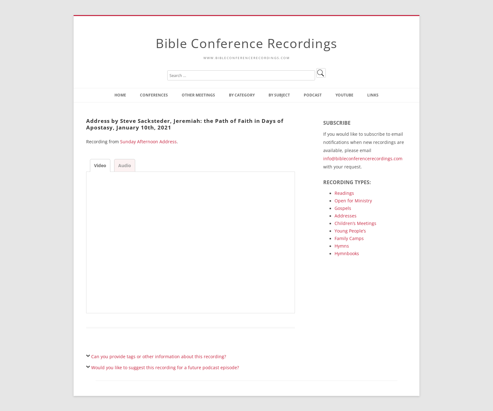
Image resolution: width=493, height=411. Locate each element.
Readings (344, 193)
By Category (242, 95)
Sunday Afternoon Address (148, 142)
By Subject (279, 95)
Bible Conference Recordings (246, 43)
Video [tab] (100, 165)
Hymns (342, 246)
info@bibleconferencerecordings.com (362, 159)
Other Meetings (198, 95)
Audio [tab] (124, 165)
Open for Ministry (353, 201)
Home (120, 95)
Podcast (313, 95)
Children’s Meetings (355, 223)
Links (373, 95)
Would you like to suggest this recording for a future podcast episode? (165, 367)
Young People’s (350, 231)
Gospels (343, 208)
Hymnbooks (347, 253)
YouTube (344, 95)
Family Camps (349, 238)
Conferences (154, 95)
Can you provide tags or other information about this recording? (158, 356)
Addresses (346, 216)
